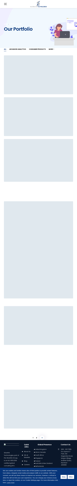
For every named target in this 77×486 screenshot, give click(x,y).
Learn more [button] (10, 482)
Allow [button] (71, 477)
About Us (27, 452)
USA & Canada (40, 452)
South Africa (39, 455)
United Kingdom (41, 449)
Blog (25, 461)
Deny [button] (63, 477)
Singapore (39, 458)
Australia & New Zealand (43, 463)
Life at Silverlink (27, 456)
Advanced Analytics (17, 49)
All (5, 49)
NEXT (42, 438)
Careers (27, 465)
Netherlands (39, 466)
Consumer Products (37, 49)
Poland (37, 461)
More (51, 49)
